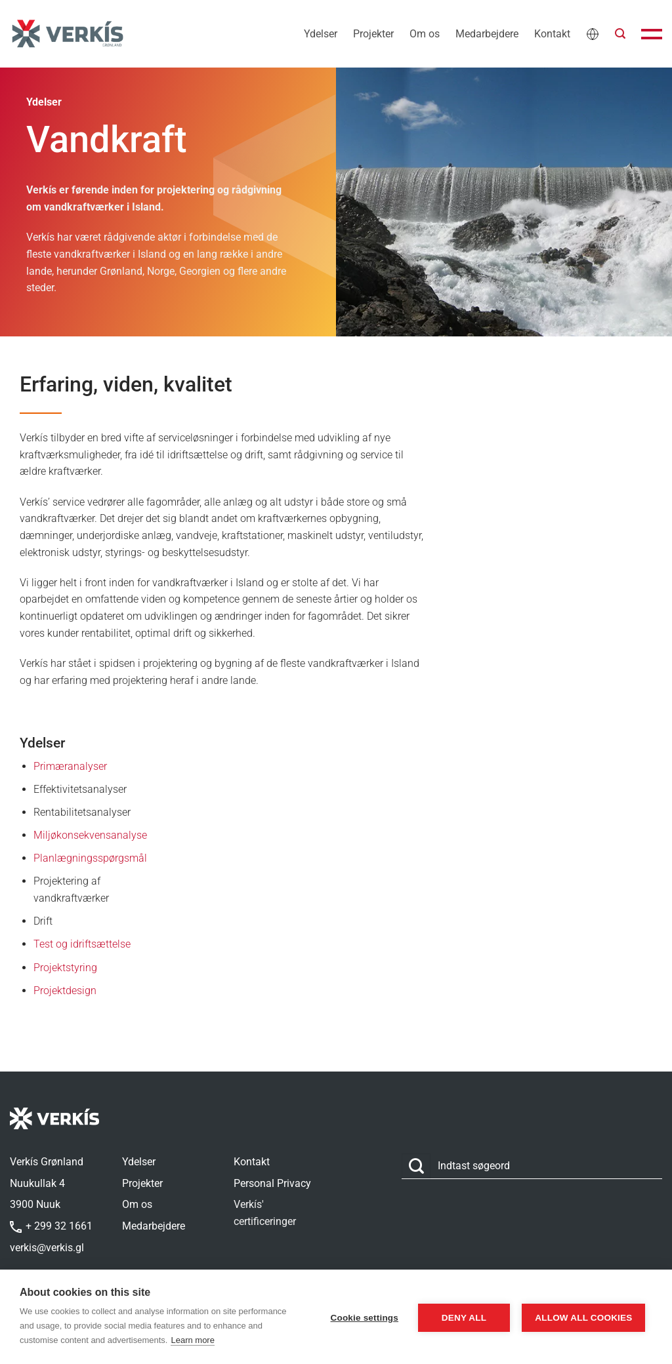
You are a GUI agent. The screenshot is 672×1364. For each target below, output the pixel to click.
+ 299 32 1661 (51, 1226)
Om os (425, 34)
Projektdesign (64, 990)
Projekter (373, 34)
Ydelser (320, 34)
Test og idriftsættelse (82, 944)
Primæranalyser (70, 766)
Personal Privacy (272, 1183)
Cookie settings (359, 1317)
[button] (620, 34)
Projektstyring (65, 967)
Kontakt (552, 34)
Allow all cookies (581, 1317)
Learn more (244, 1340)
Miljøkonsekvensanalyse (90, 835)
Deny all (458, 1317)
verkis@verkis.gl (47, 1247)
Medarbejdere (486, 34)
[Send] (416, 1166)
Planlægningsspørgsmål (90, 858)
